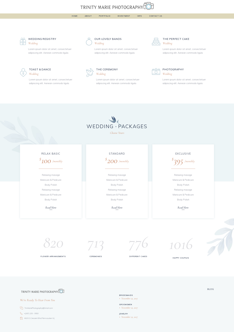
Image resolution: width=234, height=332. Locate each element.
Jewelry (123, 314)
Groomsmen (125, 304)
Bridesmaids (126, 295)
